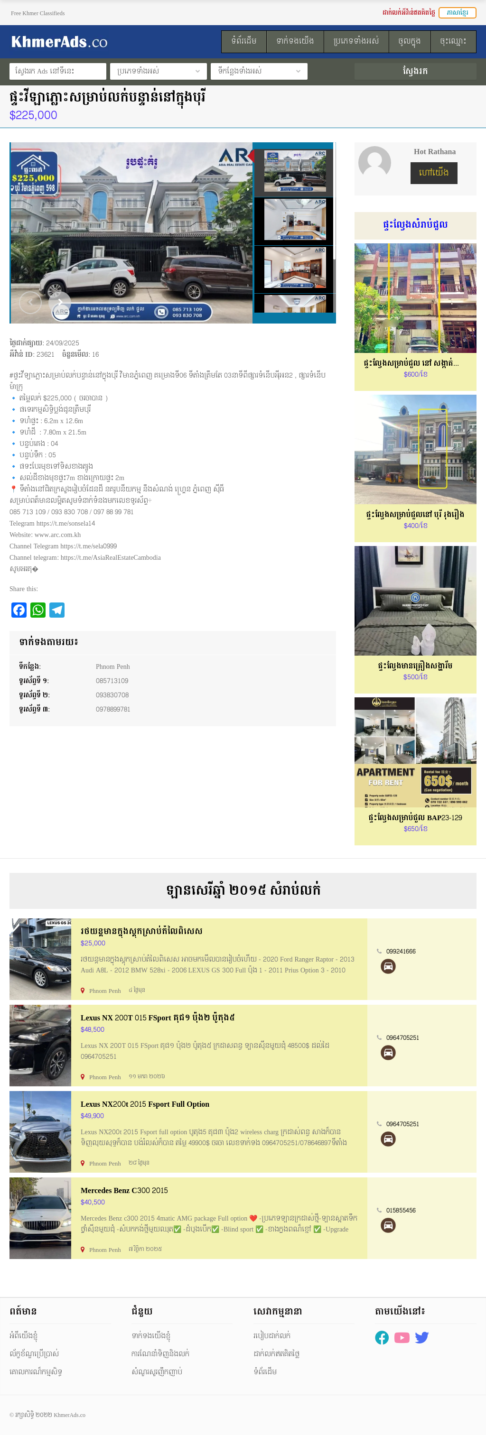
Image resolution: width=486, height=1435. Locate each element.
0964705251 (402, 1038)
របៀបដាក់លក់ (271, 1336)
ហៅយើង (434, 173)
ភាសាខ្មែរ (457, 13)
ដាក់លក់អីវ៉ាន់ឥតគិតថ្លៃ (409, 13)
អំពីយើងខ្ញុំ (23, 1336)
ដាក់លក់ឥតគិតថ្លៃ (276, 1354)
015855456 (401, 1210)
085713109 (112, 681)
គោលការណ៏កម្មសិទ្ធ (35, 1372)
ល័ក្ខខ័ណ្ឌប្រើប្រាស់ (34, 1354)
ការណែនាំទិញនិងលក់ (160, 1354)
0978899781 (113, 709)
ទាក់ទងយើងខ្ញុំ (150, 1336)
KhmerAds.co (69, 1415)
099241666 (401, 951)
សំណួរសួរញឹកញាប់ (156, 1372)
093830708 (112, 695)
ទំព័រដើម (265, 1372)
